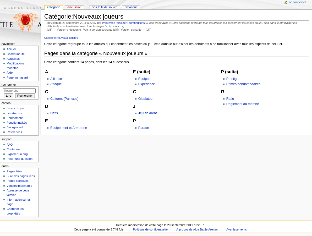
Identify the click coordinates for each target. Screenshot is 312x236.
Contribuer (13, 149)
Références (14, 132)
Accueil (11, 49)
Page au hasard (17, 77)
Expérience (146, 84)
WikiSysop (108, 22)
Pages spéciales (17, 180)
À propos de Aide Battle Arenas (197, 229)
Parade (143, 128)
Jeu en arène (148, 113)
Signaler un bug (17, 154)
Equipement (15, 117)
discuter (122, 22)
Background (15, 127)
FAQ (10, 144)
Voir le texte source (104, 7)
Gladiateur (146, 99)
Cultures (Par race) (64, 99)
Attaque (56, 84)
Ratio (230, 99)
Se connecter (297, 2)
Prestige (232, 79)
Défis (54, 113)
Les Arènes (14, 113)
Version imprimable (19, 185)
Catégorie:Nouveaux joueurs (61, 37)
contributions (137, 22)
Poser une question (19, 158)
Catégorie (53, 7)
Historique (131, 7)
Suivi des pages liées (21, 176)
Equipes (144, 79)
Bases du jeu (15, 108)
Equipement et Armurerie (68, 128)
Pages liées (14, 171)
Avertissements (236, 229)
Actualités (13, 58)
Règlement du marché (242, 104)
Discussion (74, 7)
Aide (10, 72)
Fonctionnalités (17, 122)
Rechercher (9, 84)
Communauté (16, 54)
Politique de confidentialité (150, 229)
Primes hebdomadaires (243, 84)
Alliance (56, 79)
